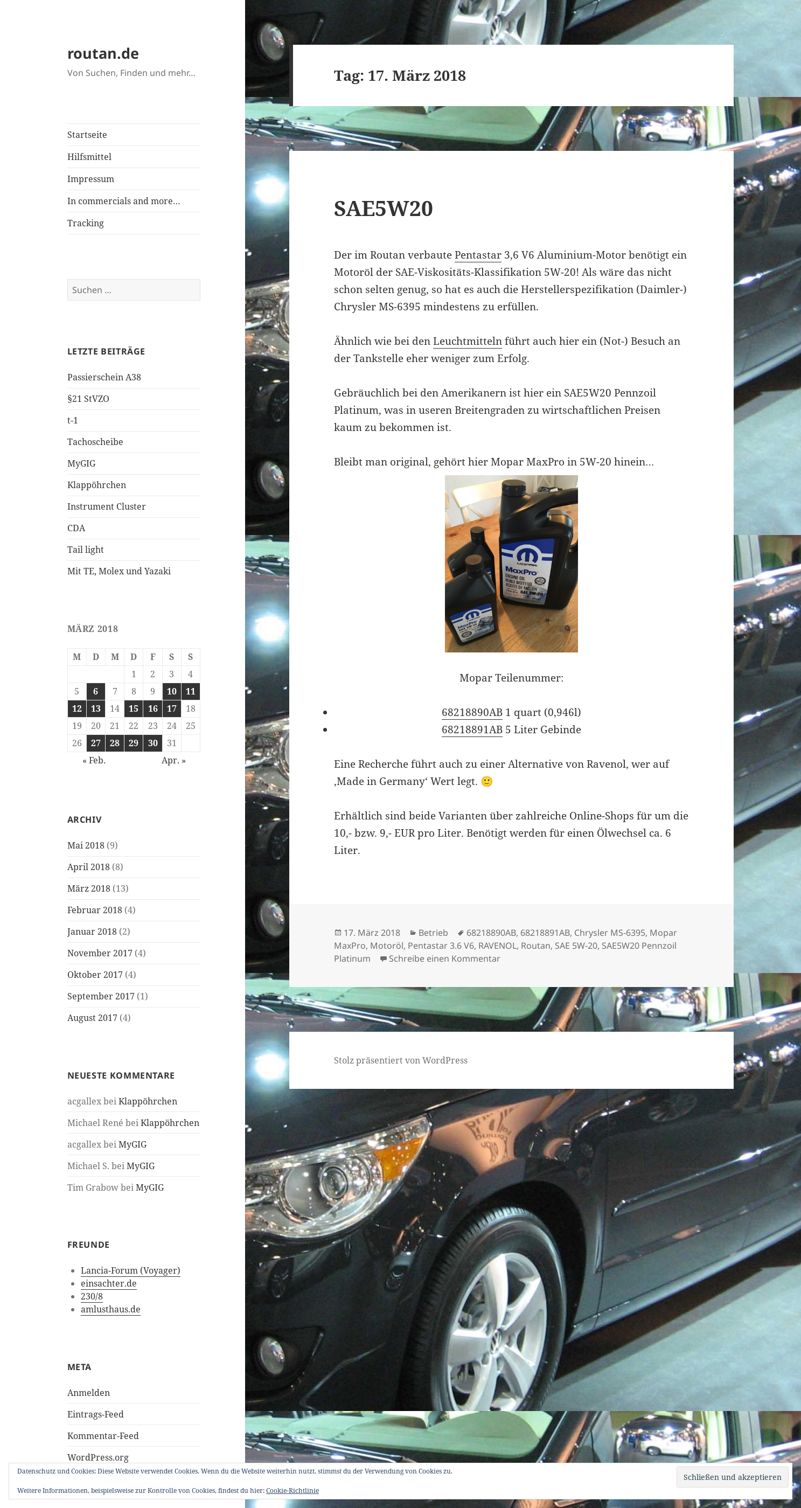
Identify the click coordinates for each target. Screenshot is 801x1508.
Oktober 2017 (95, 975)
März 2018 (88, 888)
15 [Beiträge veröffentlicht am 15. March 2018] (133, 708)
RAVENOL (497, 945)
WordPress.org (98, 1457)
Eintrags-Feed (95, 1414)
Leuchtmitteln (467, 341)
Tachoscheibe (95, 442)
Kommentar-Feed (103, 1436)
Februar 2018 (94, 910)
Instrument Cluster (106, 506)
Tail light (85, 549)
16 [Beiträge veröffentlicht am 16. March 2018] (153, 708)
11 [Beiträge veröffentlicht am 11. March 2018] (191, 691)
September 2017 (101, 996)
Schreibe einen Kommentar (444, 958)
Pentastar (478, 255)
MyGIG (81, 463)
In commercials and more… (123, 201)
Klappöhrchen (96, 485)
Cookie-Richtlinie (292, 1490)
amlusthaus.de (111, 1309)
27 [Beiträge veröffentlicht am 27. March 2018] (96, 743)
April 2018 (88, 867)
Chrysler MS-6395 (609, 933)
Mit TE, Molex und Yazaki (119, 571)
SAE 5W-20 (576, 945)
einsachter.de (109, 1283)
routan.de (103, 53)
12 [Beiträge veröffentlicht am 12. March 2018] (77, 708)
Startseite (87, 135)
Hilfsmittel (89, 157)
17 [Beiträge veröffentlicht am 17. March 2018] (172, 708)
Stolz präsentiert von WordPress (401, 1060)
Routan (536, 945)
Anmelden (88, 1393)
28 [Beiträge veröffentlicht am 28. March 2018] (115, 743)
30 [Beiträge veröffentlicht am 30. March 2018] (153, 743)
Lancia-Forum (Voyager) (130, 1270)
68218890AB (472, 712)
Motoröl (386, 945)
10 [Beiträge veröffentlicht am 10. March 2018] (172, 691)
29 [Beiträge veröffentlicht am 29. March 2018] (133, 743)
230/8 (92, 1296)
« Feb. (94, 760)
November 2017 (100, 953)
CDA (76, 528)
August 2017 (92, 1018)
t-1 (72, 420)
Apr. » (174, 760)
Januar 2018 (92, 931)
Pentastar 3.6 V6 (441, 945)
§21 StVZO (88, 399)
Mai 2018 (86, 845)
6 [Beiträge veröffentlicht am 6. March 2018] (95, 691)
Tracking (85, 223)
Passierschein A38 (104, 377)
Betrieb (433, 933)
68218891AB (472, 729)
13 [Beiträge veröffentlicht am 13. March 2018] (96, 708)
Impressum (90, 179)
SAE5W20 (383, 207)
